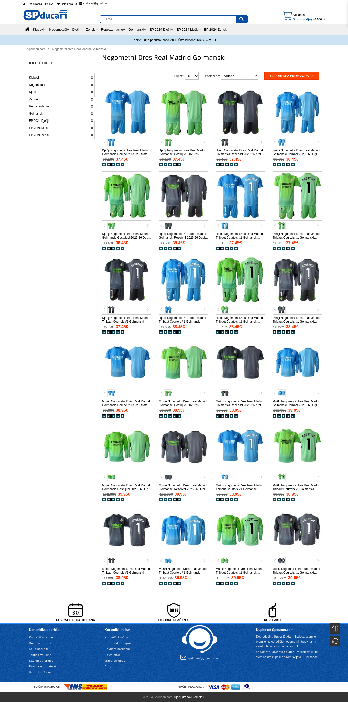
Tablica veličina (40, 654)
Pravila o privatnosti (44, 666)
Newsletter (112, 654)
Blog (108, 666)
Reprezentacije (39, 106)
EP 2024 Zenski (39, 135)
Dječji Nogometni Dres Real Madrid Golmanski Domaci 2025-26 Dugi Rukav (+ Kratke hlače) (296, 153)
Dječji (32, 92)
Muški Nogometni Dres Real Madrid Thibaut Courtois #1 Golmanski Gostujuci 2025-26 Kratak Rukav (296, 488)
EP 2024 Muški (39, 128)
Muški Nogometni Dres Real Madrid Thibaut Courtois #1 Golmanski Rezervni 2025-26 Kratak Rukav (126, 572)
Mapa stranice (115, 660)
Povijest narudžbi (117, 648)
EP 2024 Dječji (39, 121)
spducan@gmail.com (94, 3)
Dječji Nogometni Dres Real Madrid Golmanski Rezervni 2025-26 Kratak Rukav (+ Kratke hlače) (240, 153)
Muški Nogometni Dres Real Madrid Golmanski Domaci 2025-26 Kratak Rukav (126, 404)
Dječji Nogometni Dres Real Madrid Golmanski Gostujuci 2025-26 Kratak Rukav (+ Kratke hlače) (182, 153)
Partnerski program (119, 642)
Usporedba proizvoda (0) (292, 76)
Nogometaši (37, 85)
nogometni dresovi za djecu (276, 651)
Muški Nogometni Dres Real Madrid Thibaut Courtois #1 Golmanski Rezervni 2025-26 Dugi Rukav (296, 572)
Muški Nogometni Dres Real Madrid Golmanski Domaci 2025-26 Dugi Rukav (296, 404)
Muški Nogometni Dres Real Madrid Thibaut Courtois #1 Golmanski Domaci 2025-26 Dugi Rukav (183, 572)
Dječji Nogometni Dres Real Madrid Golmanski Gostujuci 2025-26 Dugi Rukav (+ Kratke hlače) (125, 237)
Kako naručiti (38, 648)
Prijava (49, 3)
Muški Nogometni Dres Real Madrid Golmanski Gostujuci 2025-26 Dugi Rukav (126, 488)
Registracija (35, 3)
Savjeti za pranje (41, 660)
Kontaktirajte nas (41, 637)
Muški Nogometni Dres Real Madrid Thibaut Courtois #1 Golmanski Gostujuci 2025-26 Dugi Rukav (239, 572)
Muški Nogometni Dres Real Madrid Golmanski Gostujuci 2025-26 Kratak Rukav (183, 404)
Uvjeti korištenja (41, 671)
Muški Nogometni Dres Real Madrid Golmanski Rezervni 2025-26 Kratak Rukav (240, 404)
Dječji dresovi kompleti (189, 697)
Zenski (33, 99)
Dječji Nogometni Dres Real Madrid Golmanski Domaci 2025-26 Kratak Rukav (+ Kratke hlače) (125, 153)
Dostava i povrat (41, 642)
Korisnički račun (116, 637)
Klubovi (34, 77)
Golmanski (36, 113)
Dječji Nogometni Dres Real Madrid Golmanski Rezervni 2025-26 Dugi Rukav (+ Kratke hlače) (182, 237)
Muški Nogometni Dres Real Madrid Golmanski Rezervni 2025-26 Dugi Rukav (183, 488)
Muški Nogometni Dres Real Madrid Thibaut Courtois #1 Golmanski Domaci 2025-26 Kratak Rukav (239, 488)
